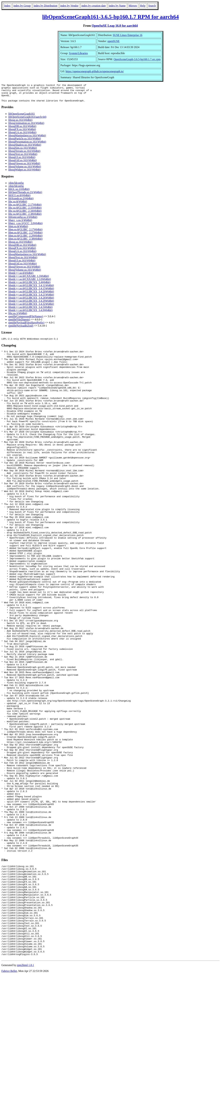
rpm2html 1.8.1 (25, 1088)
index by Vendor (69, 5)
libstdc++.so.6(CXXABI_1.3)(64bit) (28, 279)
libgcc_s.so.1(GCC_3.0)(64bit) (25, 226)
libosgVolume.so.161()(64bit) (24, 170)
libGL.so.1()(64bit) (19, 192)
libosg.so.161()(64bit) (20, 123)
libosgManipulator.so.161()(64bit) (27, 139)
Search (152, 5)
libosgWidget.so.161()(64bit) (24, 173)
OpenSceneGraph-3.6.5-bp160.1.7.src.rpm (137, 59)
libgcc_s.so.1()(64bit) (20, 223)
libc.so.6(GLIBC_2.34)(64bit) (24, 214)
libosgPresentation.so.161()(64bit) (27, 145)
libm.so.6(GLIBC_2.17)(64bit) (25, 233)
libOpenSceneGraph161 (21, 117)
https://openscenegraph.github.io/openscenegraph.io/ (95, 71)
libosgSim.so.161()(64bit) (22, 151)
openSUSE (113, 41)
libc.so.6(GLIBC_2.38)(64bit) (24, 217)
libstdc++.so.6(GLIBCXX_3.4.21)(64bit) (31, 298)
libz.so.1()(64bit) (17, 316)
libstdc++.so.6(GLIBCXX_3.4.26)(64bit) (31, 301)
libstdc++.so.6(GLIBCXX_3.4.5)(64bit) (30, 310)
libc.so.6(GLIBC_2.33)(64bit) (24, 211)
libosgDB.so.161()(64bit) (22, 129)
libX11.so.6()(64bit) (19, 198)
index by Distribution (45, 5)
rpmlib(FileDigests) (19, 323)
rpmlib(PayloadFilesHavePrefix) (26, 326)
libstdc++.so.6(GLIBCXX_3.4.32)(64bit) (31, 307)
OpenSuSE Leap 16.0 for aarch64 (115, 25)
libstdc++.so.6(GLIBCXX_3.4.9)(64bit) (30, 313)
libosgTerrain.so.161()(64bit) (24, 154)
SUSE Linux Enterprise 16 (127, 35)
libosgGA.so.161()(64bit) (22, 136)
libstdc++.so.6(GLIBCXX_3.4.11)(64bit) (31, 288)
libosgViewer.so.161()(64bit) (24, 167)
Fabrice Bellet (9, 1094)
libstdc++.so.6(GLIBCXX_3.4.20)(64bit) (31, 295)
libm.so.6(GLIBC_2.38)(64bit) (25, 242)
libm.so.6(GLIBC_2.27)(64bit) (25, 236)
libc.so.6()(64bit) (17, 205)
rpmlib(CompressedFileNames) (25, 320)
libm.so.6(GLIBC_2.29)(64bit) (25, 239)
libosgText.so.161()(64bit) (22, 157)
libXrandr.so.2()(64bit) (20, 202)
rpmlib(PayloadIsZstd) (20, 329)
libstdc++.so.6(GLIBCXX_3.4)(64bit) (29, 285)
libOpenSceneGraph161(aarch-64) (27, 120)
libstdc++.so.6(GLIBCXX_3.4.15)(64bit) (31, 292)
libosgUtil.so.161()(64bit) (22, 163)
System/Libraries (78, 53)
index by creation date (93, 5)
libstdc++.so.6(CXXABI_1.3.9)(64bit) (29, 282)
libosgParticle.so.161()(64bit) (24, 142)
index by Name (117, 5)
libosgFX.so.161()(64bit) (22, 132)
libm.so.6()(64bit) (18, 229)
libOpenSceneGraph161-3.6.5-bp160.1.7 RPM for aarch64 (110, 17)
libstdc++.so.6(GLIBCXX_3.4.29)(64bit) (31, 304)
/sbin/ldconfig (16, 186)
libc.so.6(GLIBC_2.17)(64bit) (24, 208)
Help (142, 5)
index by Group (22, 5)
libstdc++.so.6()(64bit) (20, 276)
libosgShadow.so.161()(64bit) (24, 148)
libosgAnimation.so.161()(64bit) (26, 126)
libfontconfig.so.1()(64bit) (22, 220)
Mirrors (133, 5)
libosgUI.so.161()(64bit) (21, 160)
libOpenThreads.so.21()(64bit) (25, 195)
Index (7, 5)
